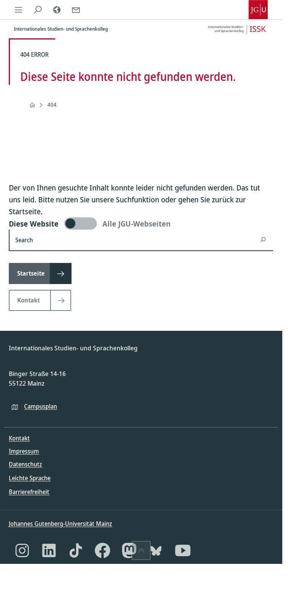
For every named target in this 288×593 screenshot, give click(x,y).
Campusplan (40, 406)
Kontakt (19, 438)
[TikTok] (75, 550)
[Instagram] (22, 550)
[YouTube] (182, 550)
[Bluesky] (156, 550)
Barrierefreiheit (29, 492)
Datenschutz (25, 464)
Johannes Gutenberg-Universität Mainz (60, 523)
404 (52, 104)
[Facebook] (102, 550)
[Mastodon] (129, 550)
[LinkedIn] (49, 550)
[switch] (141, 223)
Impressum (24, 451)
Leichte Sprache (29, 478)
